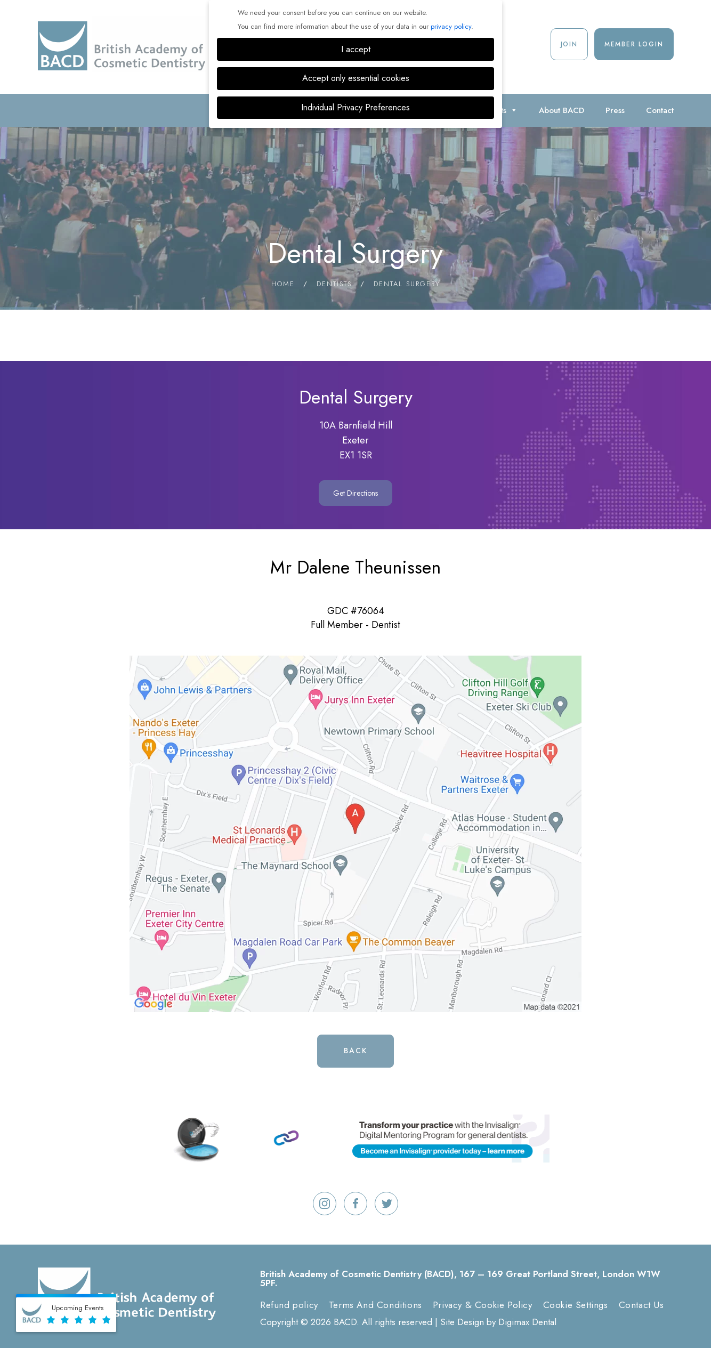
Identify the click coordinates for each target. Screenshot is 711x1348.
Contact (660, 110)
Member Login (634, 44)
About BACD (561, 110)
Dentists (334, 284)
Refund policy (289, 1304)
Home (283, 284)
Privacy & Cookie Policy (482, 1304)
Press (615, 110)
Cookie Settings (575, 1304)
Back (355, 1050)
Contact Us (641, 1304)
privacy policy (451, 26)
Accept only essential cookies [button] (355, 78)
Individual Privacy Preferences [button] (355, 107)
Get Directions (355, 493)
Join (569, 44)
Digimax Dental (527, 1321)
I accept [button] (355, 49)
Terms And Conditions (375, 1304)
